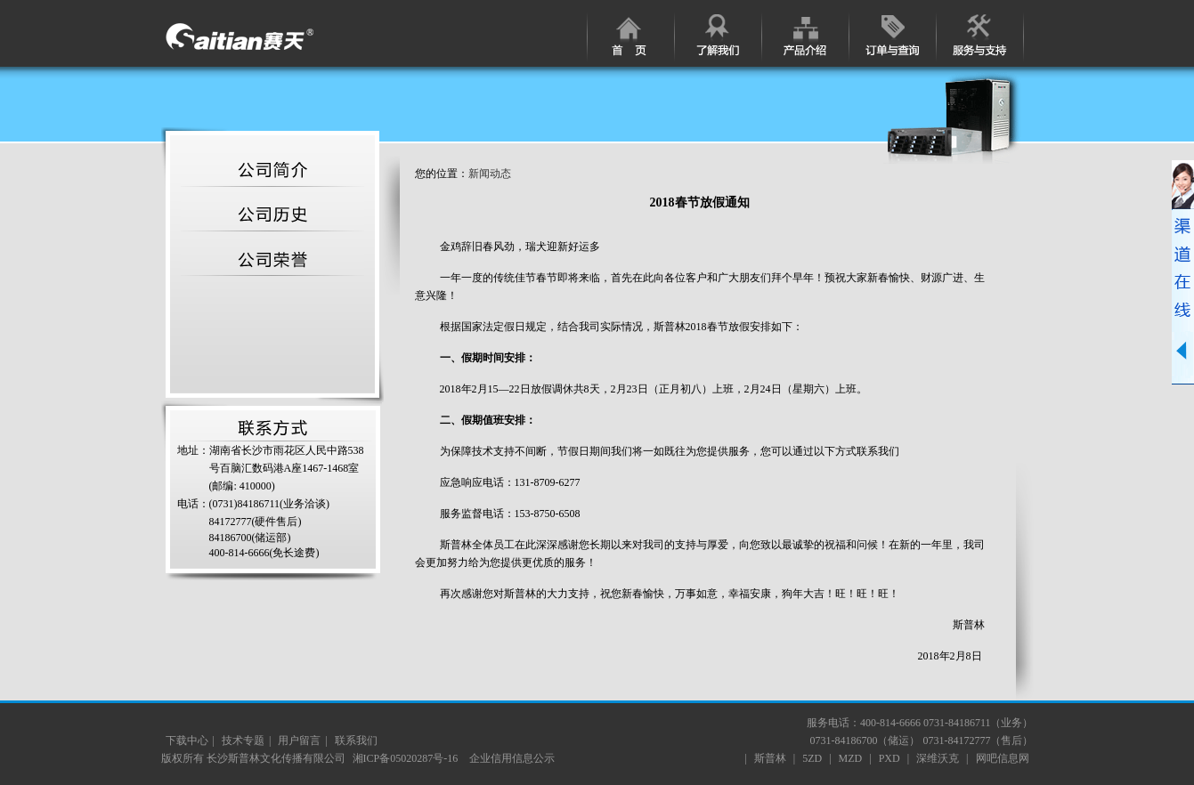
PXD (889, 758)
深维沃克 (937, 758)
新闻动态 (489, 173)
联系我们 (356, 740)
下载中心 (187, 740)
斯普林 (770, 758)
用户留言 (299, 740)
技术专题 (243, 740)
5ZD (812, 758)
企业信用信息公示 (512, 758)
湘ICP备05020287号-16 (407, 758)
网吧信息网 (1002, 758)
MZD (851, 758)
